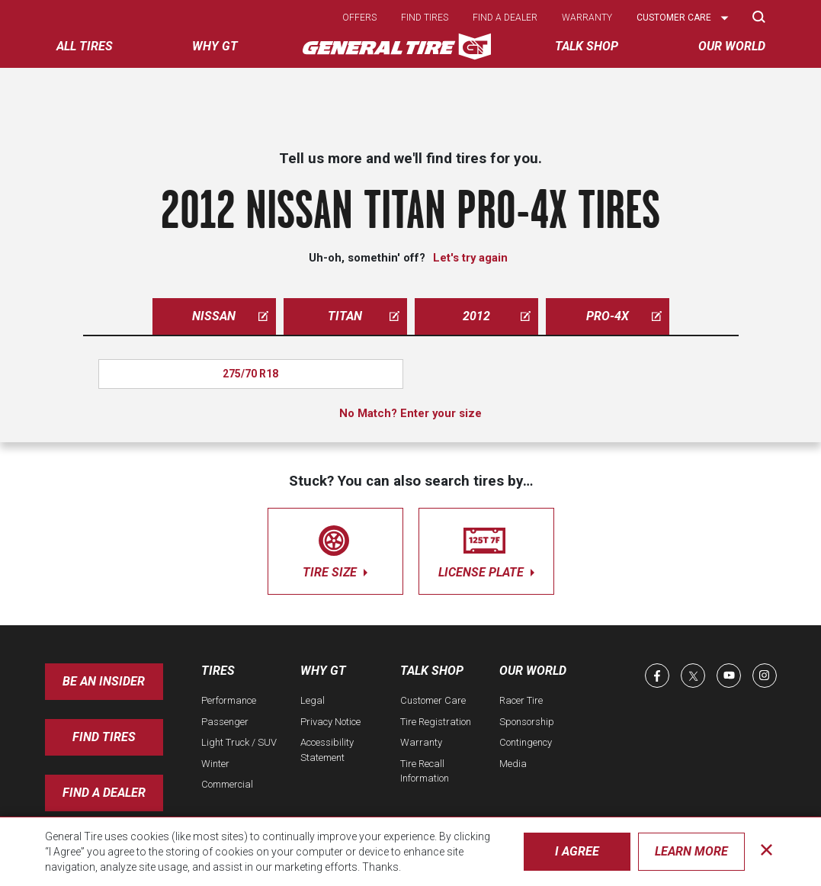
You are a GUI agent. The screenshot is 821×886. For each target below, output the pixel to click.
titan (363, 316)
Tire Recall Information (424, 771)
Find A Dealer (104, 792)
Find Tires (104, 737)
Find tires (424, 17)
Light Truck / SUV (239, 742)
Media (513, 763)
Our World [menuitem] (731, 46)
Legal (312, 700)
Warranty (587, 17)
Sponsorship (526, 721)
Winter (215, 763)
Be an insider (104, 681)
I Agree (577, 851)
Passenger (225, 721)
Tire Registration (435, 721)
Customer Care (433, 700)
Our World (532, 670)
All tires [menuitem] (84, 46)
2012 (497, 316)
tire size (335, 548)
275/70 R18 (250, 374)
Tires (218, 670)
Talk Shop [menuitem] (586, 46)
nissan (230, 316)
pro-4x (624, 316)
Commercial (227, 784)
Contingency (525, 742)
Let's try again (470, 258)
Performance (228, 700)
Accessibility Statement (327, 750)
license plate (486, 548)
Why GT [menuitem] (215, 46)
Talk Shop (431, 670)
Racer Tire (521, 700)
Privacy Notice (330, 721)
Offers (359, 17)
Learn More (691, 851)
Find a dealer (505, 17)
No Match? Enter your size (410, 413)
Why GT (323, 670)
